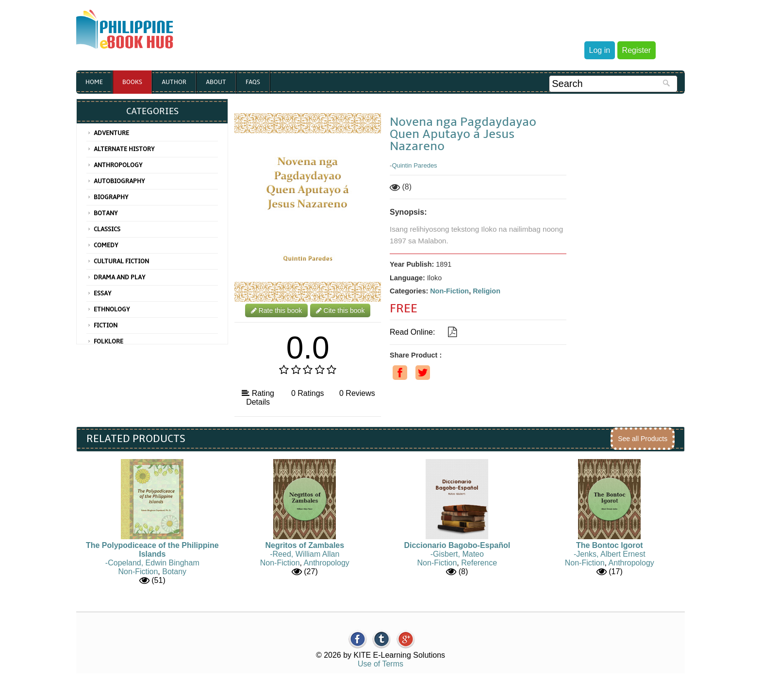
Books (132, 82)
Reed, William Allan (306, 554)
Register (636, 50)
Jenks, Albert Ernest (610, 554)
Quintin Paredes (414, 165)
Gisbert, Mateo (458, 554)
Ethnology (112, 309)
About (216, 82)
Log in (600, 50)
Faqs (253, 82)
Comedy (106, 245)
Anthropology (118, 165)
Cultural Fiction (121, 261)
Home (94, 82)
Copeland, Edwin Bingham (153, 563)
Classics (107, 229)
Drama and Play (120, 277)
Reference (479, 563)
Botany (106, 213)
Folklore (108, 341)
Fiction (105, 325)
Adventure (111, 133)
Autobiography (119, 181)
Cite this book (340, 310)
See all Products (642, 439)
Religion (486, 291)
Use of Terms (380, 664)
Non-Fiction (449, 291)
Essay (103, 293)
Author (174, 82)
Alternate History (124, 149)
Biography (111, 197)
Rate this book (276, 310)
